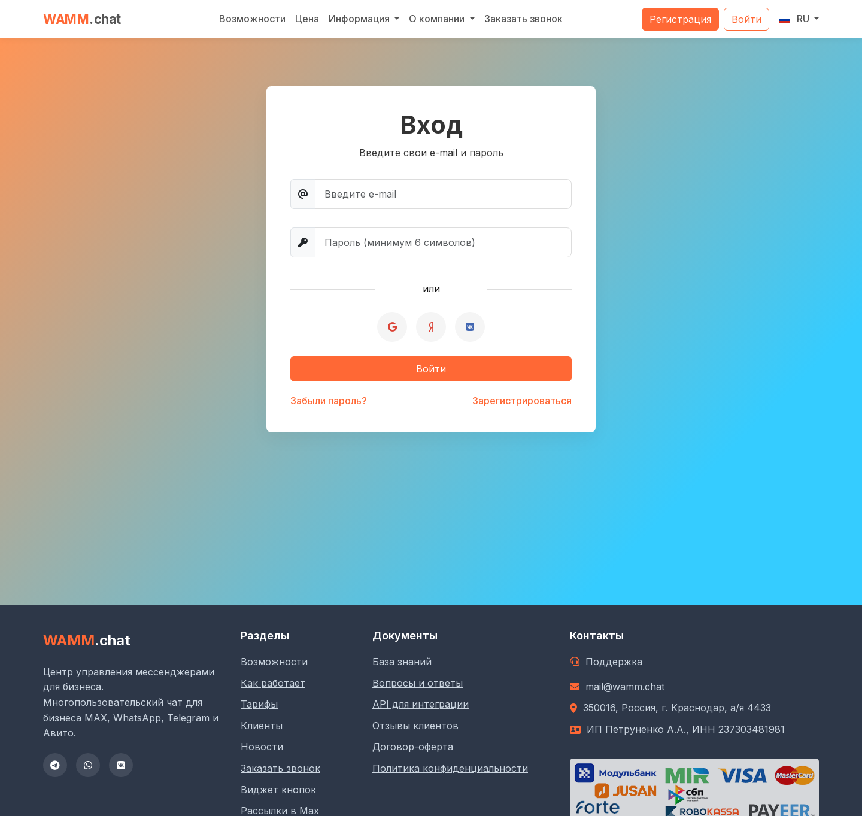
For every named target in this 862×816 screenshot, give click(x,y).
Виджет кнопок (278, 790)
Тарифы (259, 704)
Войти (746, 19)
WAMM (82, 19)
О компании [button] (438, 19)
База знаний (402, 662)
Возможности (252, 19)
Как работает (273, 683)
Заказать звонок (523, 19)
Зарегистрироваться (522, 401)
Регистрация (680, 19)
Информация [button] (360, 19)
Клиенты (262, 726)
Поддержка (613, 662)
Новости (262, 747)
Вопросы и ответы (417, 683)
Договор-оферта (412, 747)
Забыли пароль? (328, 401)
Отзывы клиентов (415, 726)
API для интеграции (420, 704)
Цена (307, 19)
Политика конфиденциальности (450, 768)
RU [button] (795, 19)
